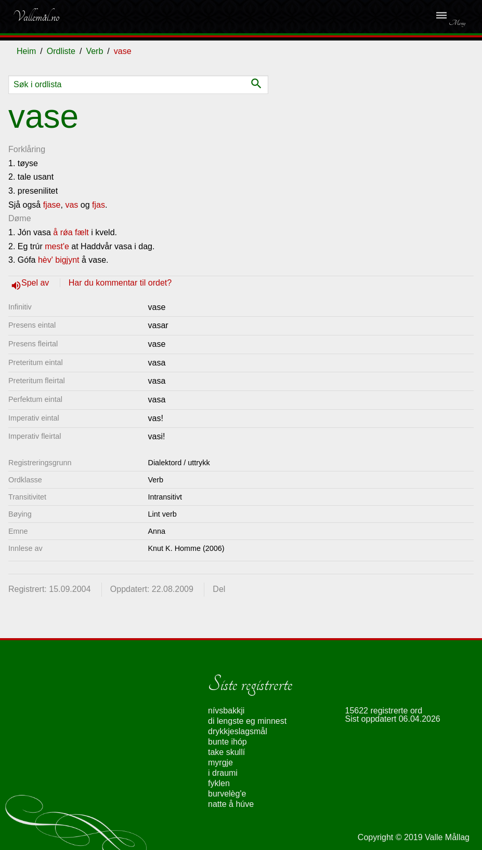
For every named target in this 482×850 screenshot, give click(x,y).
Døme (19, 218)
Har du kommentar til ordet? (120, 282)
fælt (82, 232)
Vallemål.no (35, 16)
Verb (94, 51)
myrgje (220, 762)
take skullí (226, 752)
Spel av (36, 282)
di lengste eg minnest (247, 721)
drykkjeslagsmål (237, 731)
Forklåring (26, 149)
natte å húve (231, 804)
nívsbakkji (226, 710)
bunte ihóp (227, 741)
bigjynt (67, 259)
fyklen (219, 783)
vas (71, 204)
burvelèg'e (227, 793)
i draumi (223, 772)
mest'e (57, 246)
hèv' (45, 259)
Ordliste (61, 51)
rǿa (66, 232)
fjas (98, 204)
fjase (52, 204)
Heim (26, 51)
